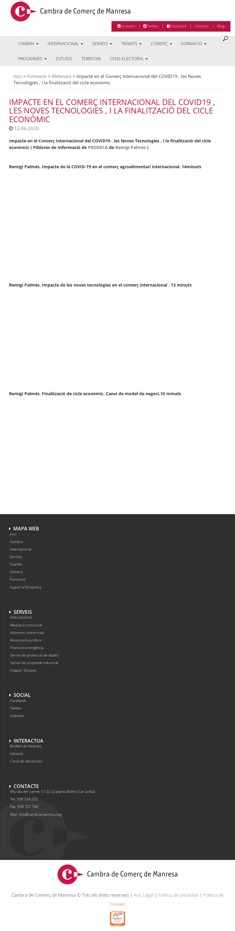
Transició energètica (26, 647)
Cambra (28, 43)
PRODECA (98, 147)
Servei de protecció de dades (34, 655)
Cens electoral (129, 58)
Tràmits (131, 43)
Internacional (65, 43)
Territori (91, 58)
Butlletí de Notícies (26, 746)
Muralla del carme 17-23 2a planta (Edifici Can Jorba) (52, 791)
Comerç (161, 43)
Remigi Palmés (130, 147)
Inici (18, 76)
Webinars (61, 76)
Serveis (102, 43)
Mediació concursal (26, 625)
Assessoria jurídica (25, 640)
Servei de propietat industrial (34, 662)
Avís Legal (143, 895)
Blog (220, 26)
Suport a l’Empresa (25, 587)
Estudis (64, 58)
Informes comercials (27, 632)
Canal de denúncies (26, 761)
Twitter (151, 26)
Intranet (16, 753)
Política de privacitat (178, 895)
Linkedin (126, 26)
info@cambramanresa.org (40, 814)
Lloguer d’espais (23, 670)
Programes (32, 58)
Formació (193, 43)
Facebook (176, 26)
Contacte (202, 26)
